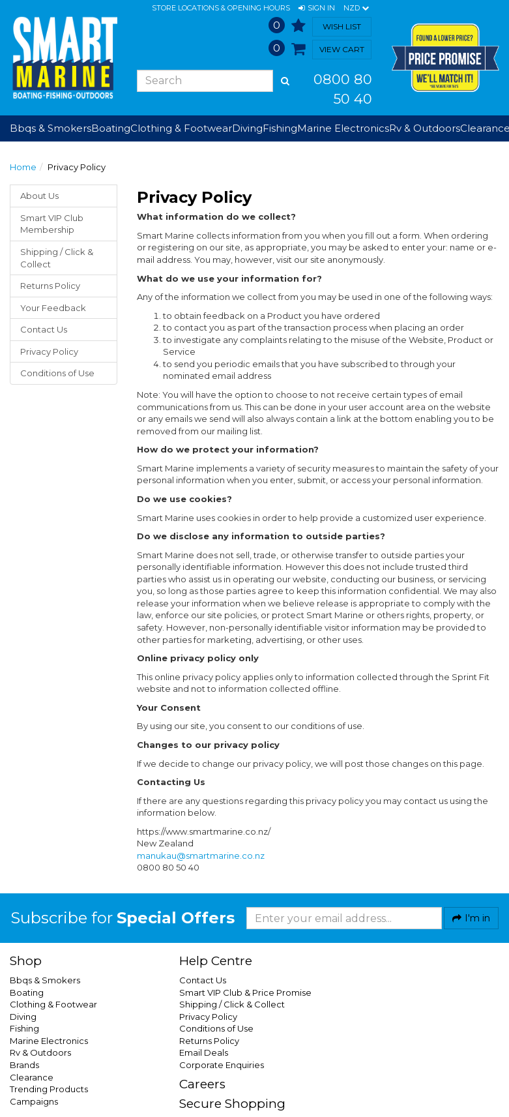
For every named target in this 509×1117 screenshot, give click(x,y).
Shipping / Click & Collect (56, 257)
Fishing (24, 1028)
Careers (202, 1084)
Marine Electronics (49, 1040)
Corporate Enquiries (221, 1065)
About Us (39, 195)
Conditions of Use (57, 373)
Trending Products (49, 1089)
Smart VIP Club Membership (51, 224)
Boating (27, 992)
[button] (316, 8)
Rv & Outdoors (40, 1052)
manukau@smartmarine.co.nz (201, 855)
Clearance (31, 1077)
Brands (24, 1065)
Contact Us (43, 329)
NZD (356, 8)
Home (23, 167)
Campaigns (34, 1101)
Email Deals (203, 1052)
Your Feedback (53, 308)
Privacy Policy (49, 351)
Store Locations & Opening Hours (221, 7)
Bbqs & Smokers (50, 128)
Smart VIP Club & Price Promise (245, 992)
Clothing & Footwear (53, 1004)
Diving (23, 1016)
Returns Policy (50, 285)
